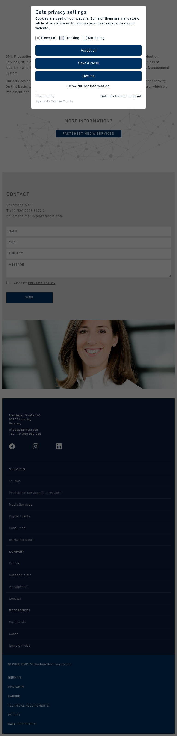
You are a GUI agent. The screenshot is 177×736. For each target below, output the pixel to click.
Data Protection (114, 96)
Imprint (136, 96)
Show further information (88, 86)
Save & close (88, 63)
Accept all (89, 50)
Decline (88, 76)
